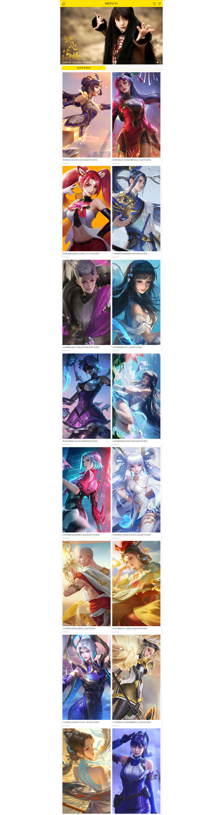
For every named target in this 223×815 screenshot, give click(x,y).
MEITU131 (111, 3)
